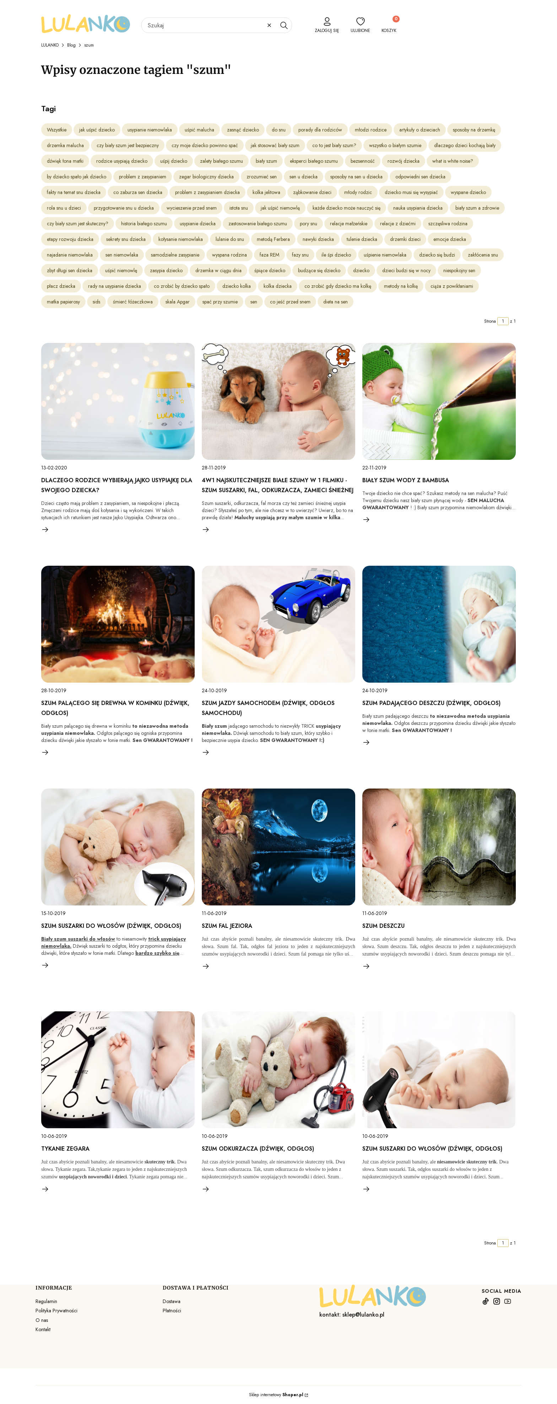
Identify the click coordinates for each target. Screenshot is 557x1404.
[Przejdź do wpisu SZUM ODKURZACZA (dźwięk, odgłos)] (278, 1069)
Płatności (172, 1310)
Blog (71, 45)
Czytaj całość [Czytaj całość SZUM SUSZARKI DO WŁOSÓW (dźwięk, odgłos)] (366, 1189)
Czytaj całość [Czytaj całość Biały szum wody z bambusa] (366, 519)
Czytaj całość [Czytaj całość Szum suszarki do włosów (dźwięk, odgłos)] (45, 965)
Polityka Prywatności (56, 1310)
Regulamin (46, 1301)
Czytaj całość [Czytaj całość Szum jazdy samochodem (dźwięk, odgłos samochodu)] (206, 752)
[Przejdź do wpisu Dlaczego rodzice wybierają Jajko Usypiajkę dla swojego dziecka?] (118, 401)
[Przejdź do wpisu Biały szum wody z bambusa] (439, 401)
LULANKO (50, 45)
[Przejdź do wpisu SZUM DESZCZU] (439, 847)
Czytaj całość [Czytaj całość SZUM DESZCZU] (366, 966)
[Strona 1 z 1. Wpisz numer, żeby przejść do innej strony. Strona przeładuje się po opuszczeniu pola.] (503, 321)
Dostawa (171, 1301)
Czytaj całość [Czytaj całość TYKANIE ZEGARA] (45, 1189)
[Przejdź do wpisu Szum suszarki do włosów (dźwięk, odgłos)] (118, 847)
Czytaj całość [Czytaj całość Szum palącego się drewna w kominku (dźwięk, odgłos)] (45, 752)
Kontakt (43, 1329)
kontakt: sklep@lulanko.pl (351, 1315)
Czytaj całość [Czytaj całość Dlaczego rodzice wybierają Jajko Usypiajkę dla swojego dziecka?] (45, 529)
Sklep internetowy (276, 1395)
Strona (490, 321)
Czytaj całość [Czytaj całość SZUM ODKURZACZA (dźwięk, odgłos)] (206, 1189)
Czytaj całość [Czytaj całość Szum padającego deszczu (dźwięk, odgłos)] (366, 742)
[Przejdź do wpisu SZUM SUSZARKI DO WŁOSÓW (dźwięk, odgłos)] (439, 1069)
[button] (283, 25)
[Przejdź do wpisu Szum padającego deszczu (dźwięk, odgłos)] (439, 624)
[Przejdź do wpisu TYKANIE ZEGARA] (118, 1069)
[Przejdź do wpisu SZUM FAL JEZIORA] (278, 847)
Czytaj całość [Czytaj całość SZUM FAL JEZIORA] (206, 966)
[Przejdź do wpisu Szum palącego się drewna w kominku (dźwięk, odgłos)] (118, 624)
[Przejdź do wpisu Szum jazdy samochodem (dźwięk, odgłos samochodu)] (278, 624)
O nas (42, 1320)
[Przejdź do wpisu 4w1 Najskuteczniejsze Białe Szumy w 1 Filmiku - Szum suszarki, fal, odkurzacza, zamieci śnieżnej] (278, 401)
